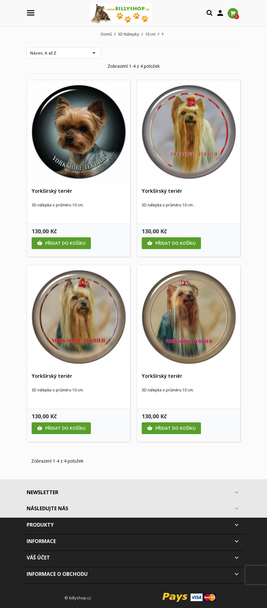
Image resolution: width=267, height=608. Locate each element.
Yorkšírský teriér (52, 191)
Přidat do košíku (61, 243)
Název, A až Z (64, 53)
